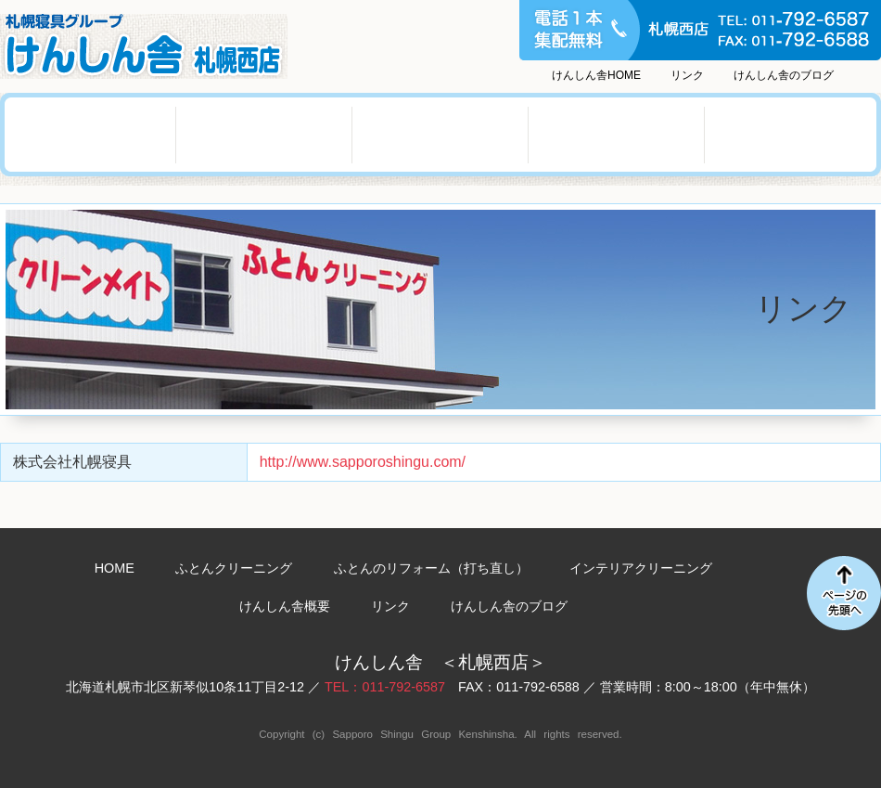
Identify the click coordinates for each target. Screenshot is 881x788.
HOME (114, 568)
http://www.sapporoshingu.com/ (363, 462)
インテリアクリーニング (440, 134)
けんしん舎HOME (596, 75)
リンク (687, 75)
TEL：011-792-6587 (385, 686)
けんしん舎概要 (617, 134)
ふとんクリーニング (88, 134)
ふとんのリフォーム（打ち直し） (264, 134)
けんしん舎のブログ (784, 75)
